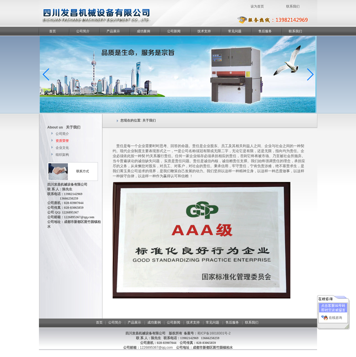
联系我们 (295, 31)
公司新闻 (174, 31)
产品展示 (113, 31)
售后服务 (265, 31)
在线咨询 (335, 316)
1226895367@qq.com (156, 347)
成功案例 (143, 31)
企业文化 (62, 148)
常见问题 (234, 31)
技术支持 (204, 31)
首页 (52, 31)
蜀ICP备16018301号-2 (214, 333)
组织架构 (62, 155)
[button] (310, 74)
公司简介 (83, 31)
